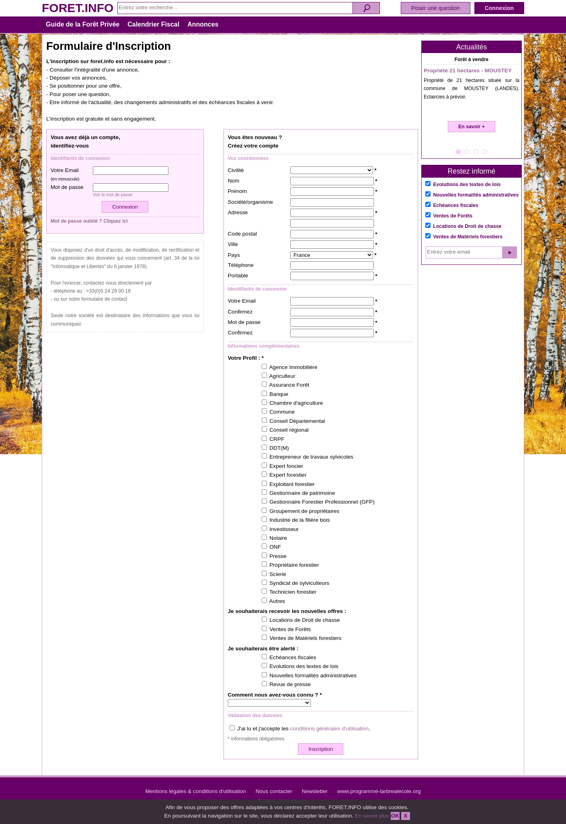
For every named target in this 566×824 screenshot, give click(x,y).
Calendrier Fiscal (153, 24)
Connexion (499, 8)
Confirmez (240, 312)
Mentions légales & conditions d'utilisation (195, 791)
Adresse (238, 212)
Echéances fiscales (455, 205)
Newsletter (315, 791)
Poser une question (435, 8)
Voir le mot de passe (113, 194)
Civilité (236, 170)
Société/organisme (250, 202)
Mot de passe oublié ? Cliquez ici (89, 221)
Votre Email (65, 174)
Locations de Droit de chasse (467, 226)
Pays (234, 255)
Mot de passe (67, 187)
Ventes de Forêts (452, 216)
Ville (233, 244)
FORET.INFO (77, 7)
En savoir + (471, 126)
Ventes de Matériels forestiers (467, 237)
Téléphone (241, 265)
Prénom (237, 191)
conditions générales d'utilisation (329, 729)
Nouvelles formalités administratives (476, 195)
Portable (238, 276)
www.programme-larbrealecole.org (379, 791)
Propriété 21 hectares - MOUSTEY (468, 71)
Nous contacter (274, 791)
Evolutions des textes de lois (466, 184)
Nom (234, 181)
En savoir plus (372, 816)
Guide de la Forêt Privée (82, 24)
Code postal (242, 234)
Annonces (202, 24)
